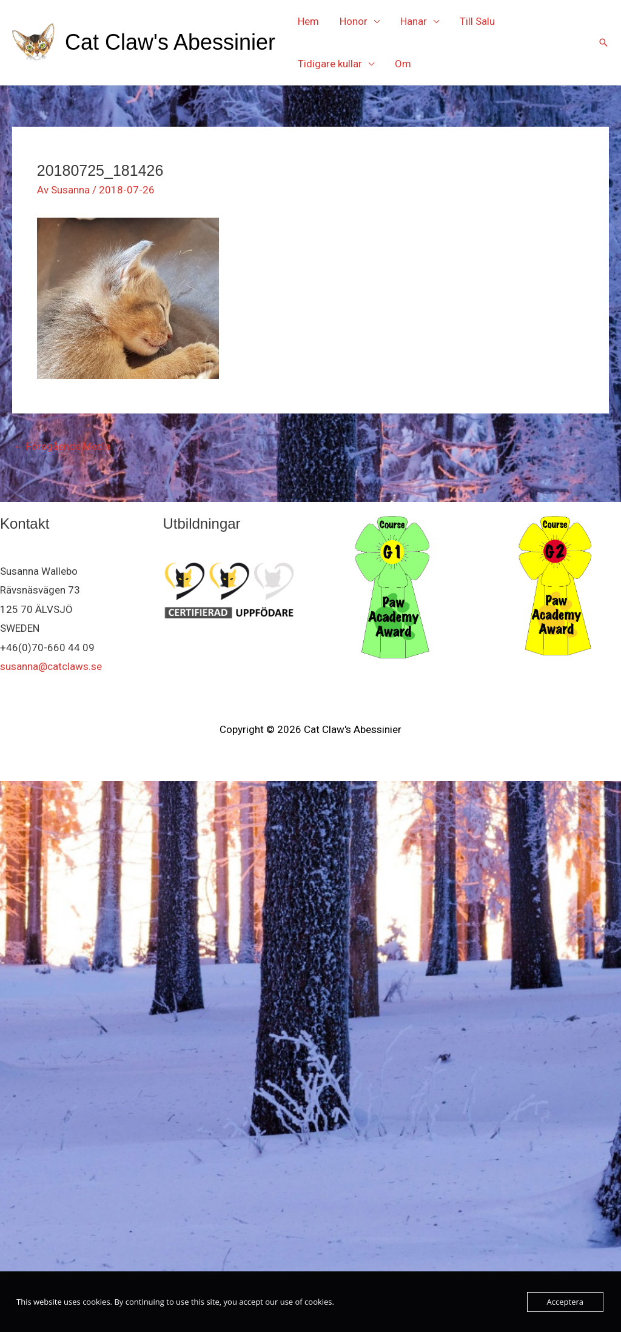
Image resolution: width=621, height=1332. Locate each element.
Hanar (413, 21)
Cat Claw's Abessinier (170, 42)
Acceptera (565, 1301)
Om (403, 64)
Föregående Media (62, 446)
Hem (308, 21)
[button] (603, 42)
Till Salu (477, 21)
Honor (354, 21)
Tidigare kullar (330, 64)
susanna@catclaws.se (51, 666)
